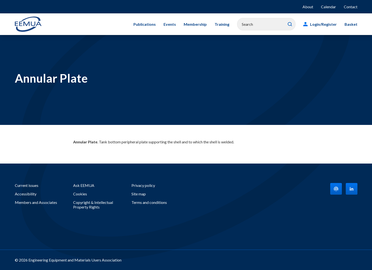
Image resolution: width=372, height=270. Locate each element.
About (308, 6)
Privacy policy (143, 185)
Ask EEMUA (83, 185)
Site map (138, 194)
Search (290, 24)
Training (222, 24)
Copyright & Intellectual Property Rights (93, 204)
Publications (144, 24)
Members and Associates (36, 202)
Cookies (80, 194)
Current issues (26, 185)
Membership (195, 24)
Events (170, 24)
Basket (351, 24)
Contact (350, 6)
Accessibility (25, 194)
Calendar (328, 6)
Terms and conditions (149, 202)
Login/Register (323, 24)
